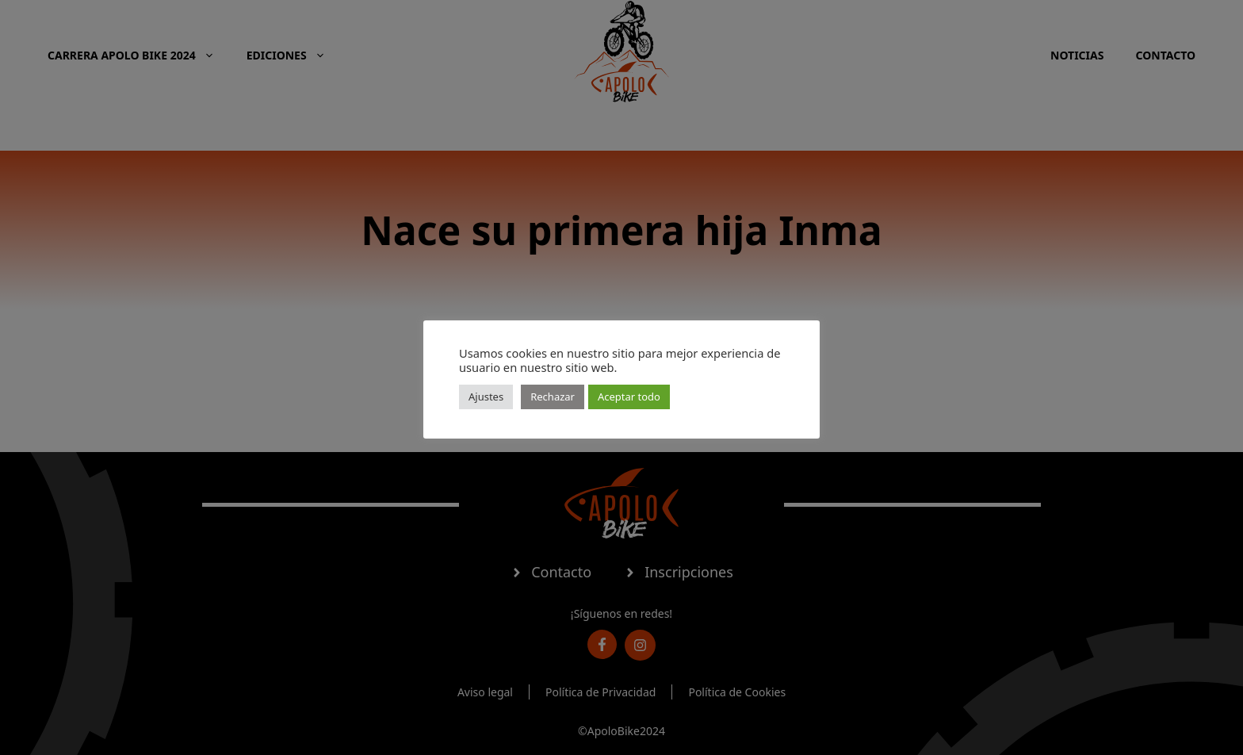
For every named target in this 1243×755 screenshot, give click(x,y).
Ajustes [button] (486, 396)
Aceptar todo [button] (629, 396)
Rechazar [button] (552, 396)
